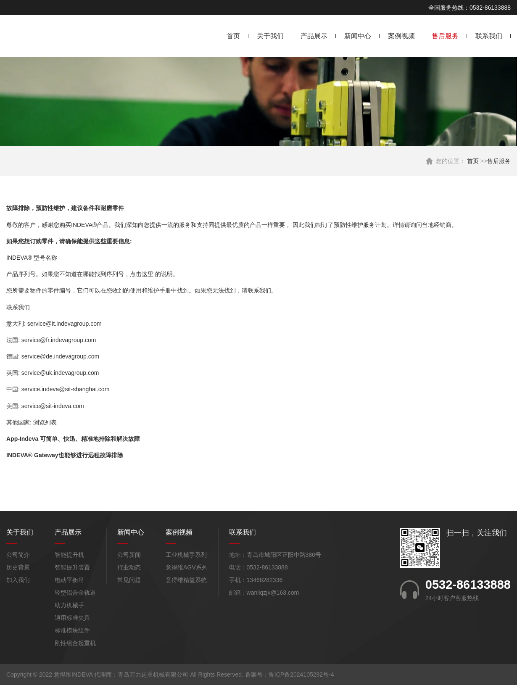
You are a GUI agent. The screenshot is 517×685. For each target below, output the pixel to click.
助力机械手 (69, 605)
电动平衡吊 (69, 580)
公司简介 (18, 554)
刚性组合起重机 (75, 643)
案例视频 (401, 36)
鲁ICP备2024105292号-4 (301, 674)
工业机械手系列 (186, 554)
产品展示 (314, 36)
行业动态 (129, 567)
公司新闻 (129, 554)
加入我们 (18, 580)
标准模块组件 (72, 630)
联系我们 (488, 36)
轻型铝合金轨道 (75, 592)
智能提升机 (69, 554)
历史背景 (18, 567)
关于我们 (270, 36)
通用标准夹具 (72, 617)
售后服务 (445, 36)
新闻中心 (357, 36)
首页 (233, 36)
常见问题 (129, 580)
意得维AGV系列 (187, 567)
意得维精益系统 (186, 580)
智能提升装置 (72, 567)
